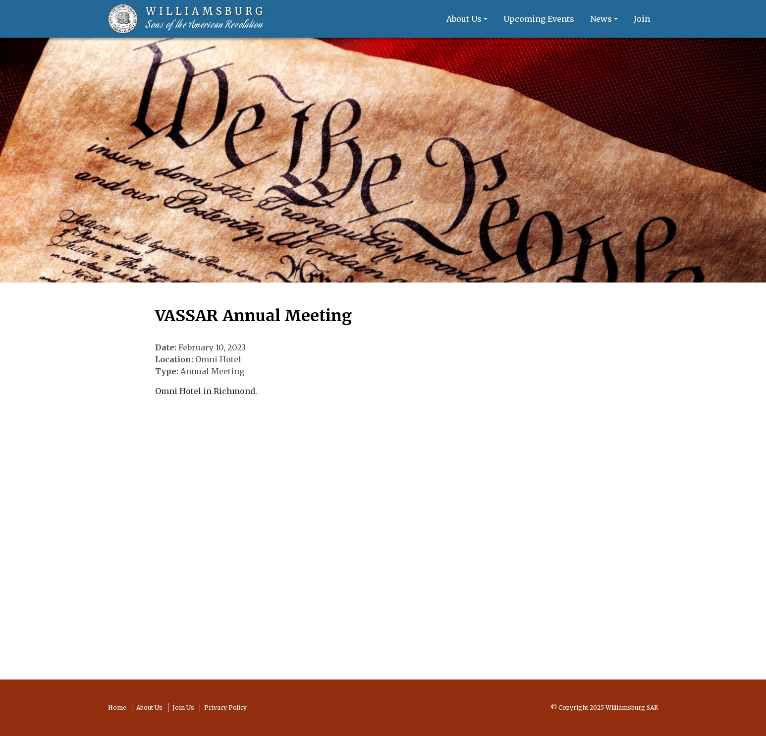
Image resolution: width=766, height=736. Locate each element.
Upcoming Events (538, 19)
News (601, 19)
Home (117, 707)
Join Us (183, 707)
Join (642, 19)
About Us (464, 19)
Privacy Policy (225, 707)
